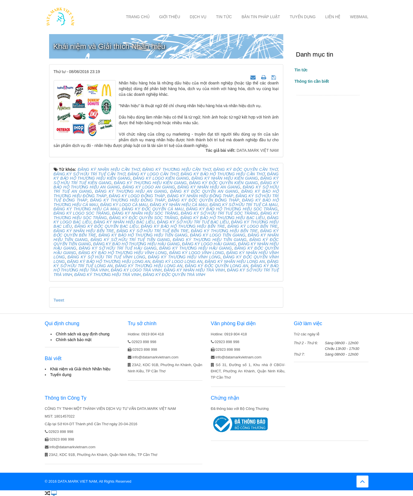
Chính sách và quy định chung (83, 334)
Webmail (359, 16)
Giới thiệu (169, 16)
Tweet (59, 300)
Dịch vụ (198, 16)
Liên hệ (332, 16)
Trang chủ (137, 16)
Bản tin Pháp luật (261, 16)
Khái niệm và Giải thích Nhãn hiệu (80, 369)
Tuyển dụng (303, 16)
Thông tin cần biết (312, 81)
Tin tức (224, 16)
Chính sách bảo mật (74, 339)
